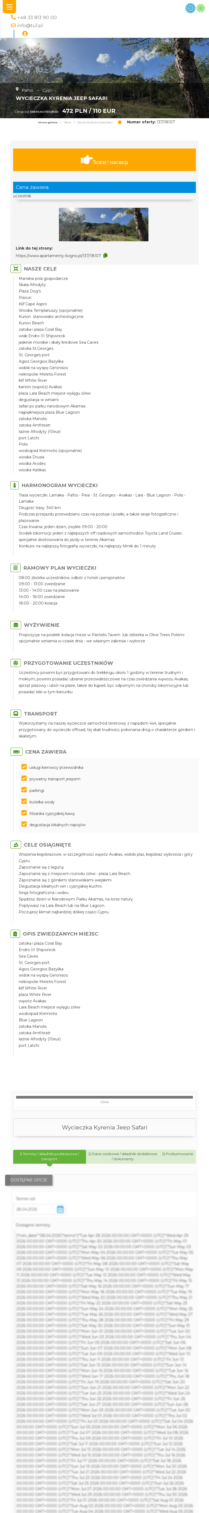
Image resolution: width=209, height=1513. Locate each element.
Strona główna (48, 122)
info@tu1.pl (30, 25)
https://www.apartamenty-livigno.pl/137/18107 (58, 255)
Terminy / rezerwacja (104, 160)
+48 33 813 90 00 (37, 17)
